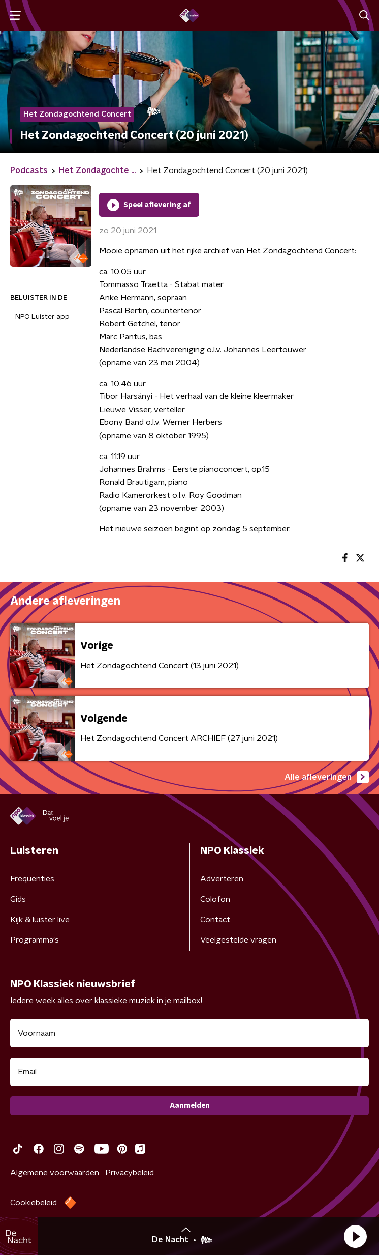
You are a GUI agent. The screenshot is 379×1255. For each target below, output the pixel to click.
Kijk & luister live (40, 920)
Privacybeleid (129, 1172)
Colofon (215, 899)
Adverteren (221, 879)
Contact (215, 920)
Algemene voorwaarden (54, 1172)
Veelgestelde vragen (238, 940)
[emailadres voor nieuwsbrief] (189, 1072)
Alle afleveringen (327, 777)
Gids (18, 899)
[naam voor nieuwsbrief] (189, 1033)
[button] (355, 1236)
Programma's (34, 940)
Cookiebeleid (33, 1203)
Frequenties (32, 879)
